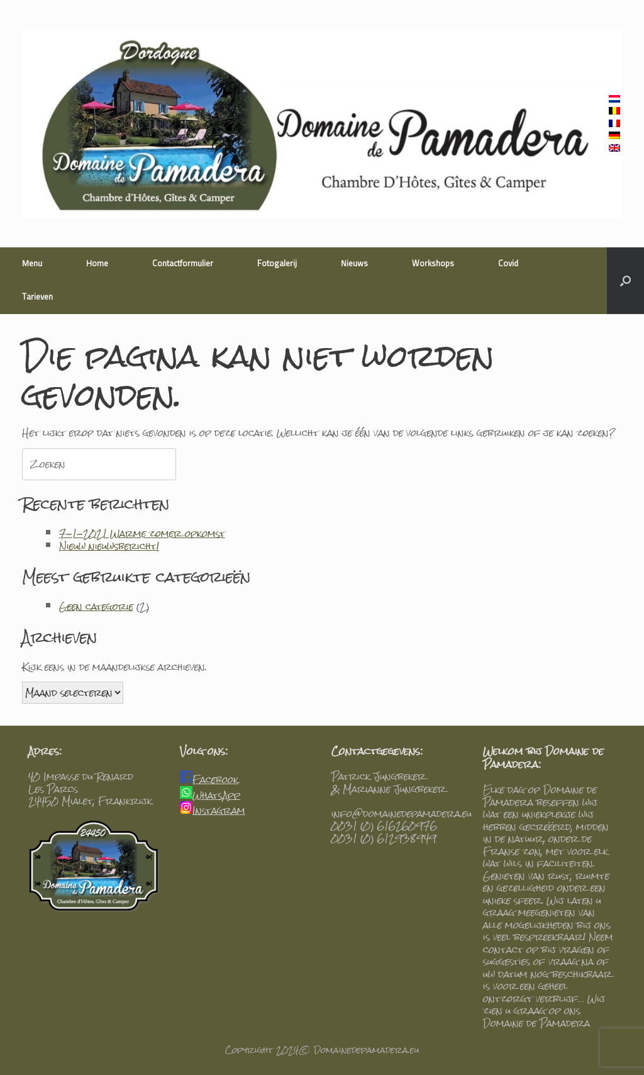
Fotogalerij (277, 264)
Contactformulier (182, 264)
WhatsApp (216, 795)
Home (97, 264)
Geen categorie (96, 606)
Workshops (433, 264)
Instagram (218, 810)
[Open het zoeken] (625, 280)
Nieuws (354, 264)
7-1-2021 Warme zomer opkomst (142, 533)
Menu (32, 264)
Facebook (215, 779)
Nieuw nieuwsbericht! (109, 546)
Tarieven (37, 297)
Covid (508, 264)
